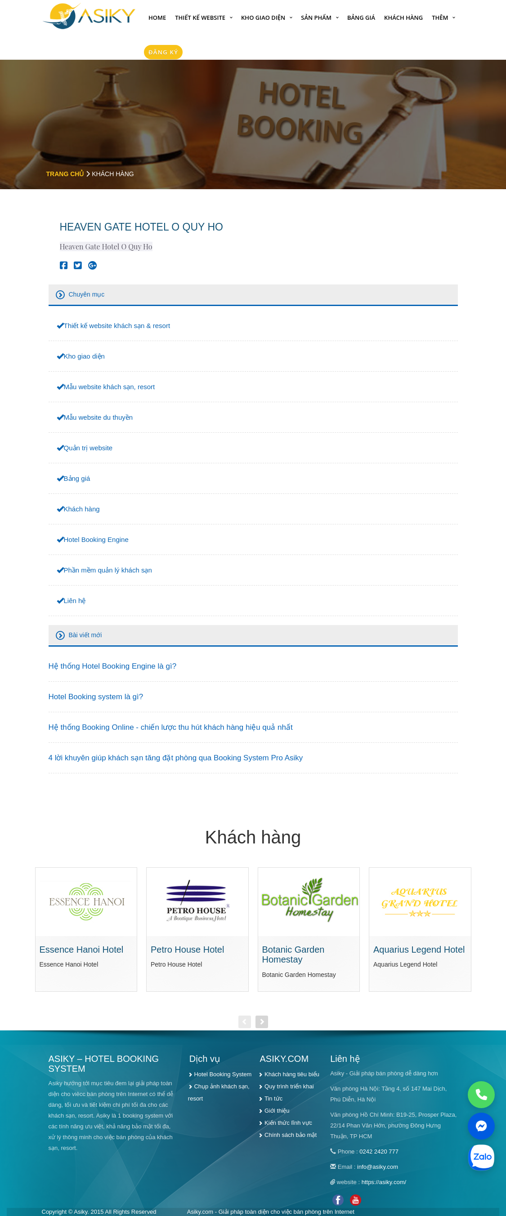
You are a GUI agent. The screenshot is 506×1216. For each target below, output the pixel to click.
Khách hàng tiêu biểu (291, 1074)
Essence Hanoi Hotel (82, 949)
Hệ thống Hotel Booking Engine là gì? (113, 666)
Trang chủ (65, 174)
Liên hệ (75, 600)
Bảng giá (361, 17)
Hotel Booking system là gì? (96, 696)
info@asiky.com (377, 1166)
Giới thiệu (276, 1110)
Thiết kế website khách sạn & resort (117, 325)
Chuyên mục (87, 294)
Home (157, 17)
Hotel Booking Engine (96, 539)
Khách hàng (403, 17)
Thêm (440, 17)
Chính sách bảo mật (290, 1135)
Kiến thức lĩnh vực (288, 1122)
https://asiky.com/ (384, 1182)
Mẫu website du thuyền (98, 417)
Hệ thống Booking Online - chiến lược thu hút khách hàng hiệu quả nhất (171, 727)
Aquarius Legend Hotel (419, 949)
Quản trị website (88, 448)
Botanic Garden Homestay (293, 955)
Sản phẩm (316, 17)
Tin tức (273, 1098)
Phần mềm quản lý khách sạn (108, 570)
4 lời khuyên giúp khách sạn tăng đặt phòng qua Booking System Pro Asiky (176, 758)
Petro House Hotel (187, 949)
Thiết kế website (200, 17)
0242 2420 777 (379, 1151)
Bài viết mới (85, 635)
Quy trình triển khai (289, 1086)
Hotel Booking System (222, 1074)
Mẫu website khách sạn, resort (109, 387)
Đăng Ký (163, 52)
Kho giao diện (263, 17)
